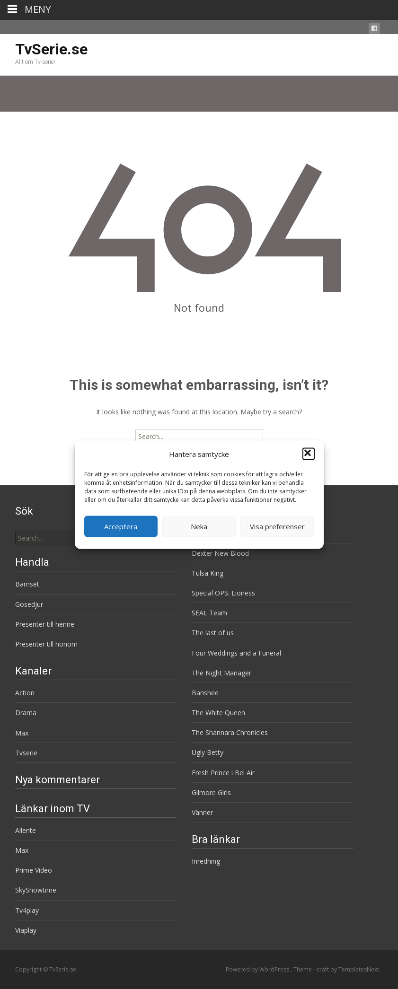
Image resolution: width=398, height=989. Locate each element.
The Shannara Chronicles (230, 732)
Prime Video (33, 870)
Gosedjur (29, 604)
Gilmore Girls (211, 792)
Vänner (202, 812)
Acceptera (120, 526)
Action (25, 692)
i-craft (321, 969)
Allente (25, 830)
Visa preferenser (277, 526)
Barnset (27, 583)
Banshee (205, 692)
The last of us (213, 632)
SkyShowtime (35, 889)
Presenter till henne (44, 624)
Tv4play (27, 910)
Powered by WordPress (258, 969)
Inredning (206, 861)
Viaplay (25, 930)
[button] (308, 454)
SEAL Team (209, 612)
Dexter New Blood (220, 553)
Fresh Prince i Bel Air (223, 772)
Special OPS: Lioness (223, 592)
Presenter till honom (46, 643)
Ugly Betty (207, 752)
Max (21, 732)
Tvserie (26, 752)
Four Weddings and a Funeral (236, 652)
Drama (25, 712)
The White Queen (218, 712)
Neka (199, 526)
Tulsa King (207, 573)
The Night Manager (221, 672)
